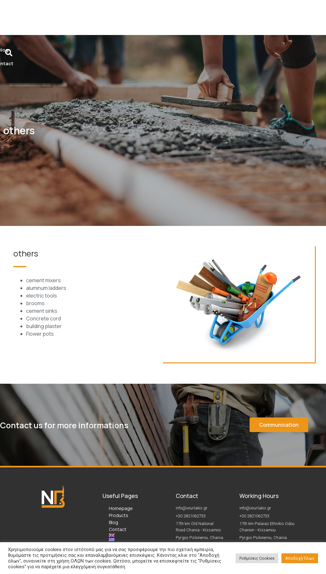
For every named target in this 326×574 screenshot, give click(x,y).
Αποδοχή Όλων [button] (299, 558)
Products (118, 457)
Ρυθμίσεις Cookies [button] (256, 558)
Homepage (121, 450)
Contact (117, 471)
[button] (279, 367)
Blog (113, 464)
